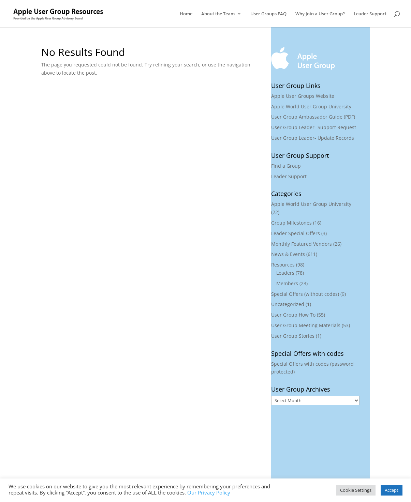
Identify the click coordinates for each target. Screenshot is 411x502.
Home (186, 14)
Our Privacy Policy (208, 492)
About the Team (218, 14)
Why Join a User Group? (320, 14)
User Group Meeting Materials (305, 325)
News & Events (288, 254)
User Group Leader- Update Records (312, 138)
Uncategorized (287, 304)
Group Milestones (291, 222)
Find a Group (286, 166)
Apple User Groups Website (302, 96)
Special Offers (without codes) (305, 294)
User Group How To (293, 314)
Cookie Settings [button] (355, 490)
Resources (283, 264)
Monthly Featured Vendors (301, 244)
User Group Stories (292, 336)
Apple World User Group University (311, 106)
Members (287, 283)
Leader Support (370, 14)
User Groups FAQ (268, 14)
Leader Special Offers (295, 233)
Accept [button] (391, 490)
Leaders (285, 273)
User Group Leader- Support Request (313, 127)
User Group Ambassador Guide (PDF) (313, 116)
